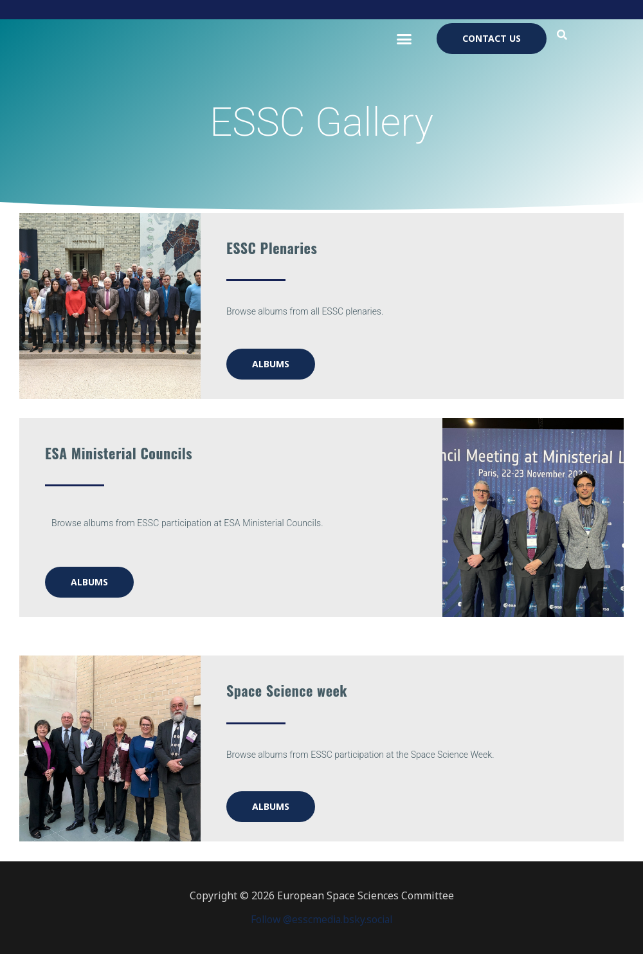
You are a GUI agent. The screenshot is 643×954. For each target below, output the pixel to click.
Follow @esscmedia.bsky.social (321, 919)
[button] (404, 38)
